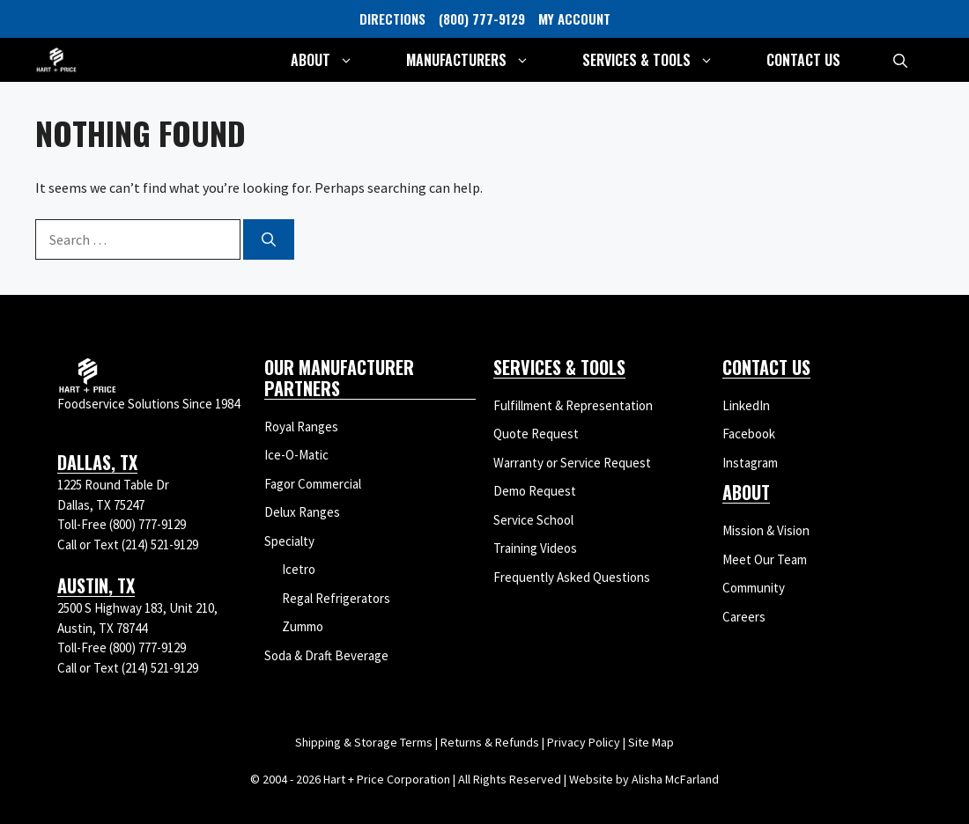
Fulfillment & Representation (573, 405)
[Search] (268, 239)
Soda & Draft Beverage (326, 655)
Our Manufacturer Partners (339, 377)
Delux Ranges (302, 512)
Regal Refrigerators (336, 598)
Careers (744, 616)
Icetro (298, 569)
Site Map (651, 742)
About (335, 60)
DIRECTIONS (392, 18)
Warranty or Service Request (572, 462)
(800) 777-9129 (482, 18)
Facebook (748, 433)
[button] (900, 60)
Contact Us (803, 59)
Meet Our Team (764, 559)
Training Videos (535, 548)
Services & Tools (661, 60)
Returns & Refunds (489, 742)
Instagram (750, 462)
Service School (533, 519)
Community (753, 587)
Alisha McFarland (675, 779)
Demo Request (534, 490)
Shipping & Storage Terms (364, 742)
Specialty (289, 541)
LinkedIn (746, 405)
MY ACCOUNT (574, 18)
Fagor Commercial (312, 483)
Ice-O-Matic (296, 454)
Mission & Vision (766, 530)
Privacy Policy (583, 742)
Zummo (302, 626)
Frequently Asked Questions (571, 577)
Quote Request (536, 433)
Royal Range (298, 426)
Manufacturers (481, 60)
